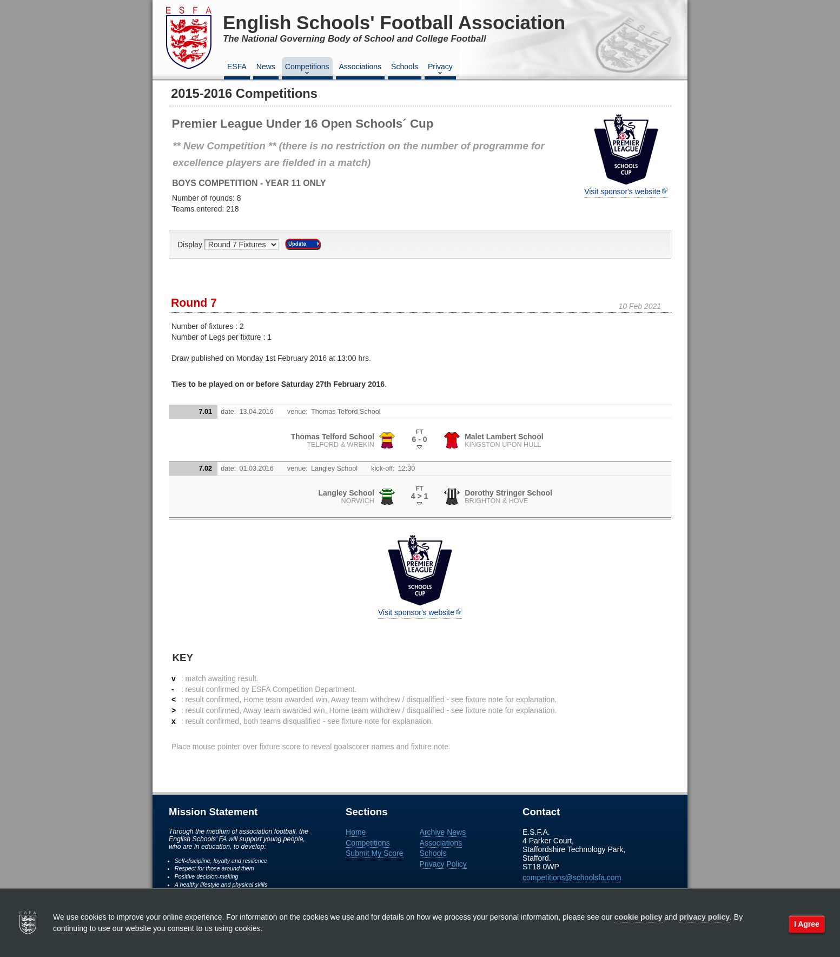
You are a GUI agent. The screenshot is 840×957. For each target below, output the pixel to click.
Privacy (440, 69)
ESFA (237, 66)
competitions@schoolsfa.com (571, 877)
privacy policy (704, 917)
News (265, 66)
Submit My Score (375, 853)
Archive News (443, 832)
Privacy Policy (443, 864)
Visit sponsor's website (622, 191)
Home (356, 832)
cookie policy (638, 917)
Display (190, 244)
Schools (404, 66)
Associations (360, 66)
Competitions (307, 69)
